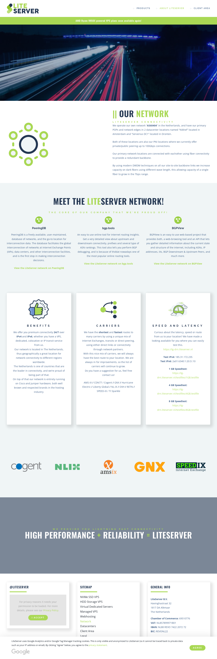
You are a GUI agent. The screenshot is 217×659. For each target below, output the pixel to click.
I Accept (38, 617)
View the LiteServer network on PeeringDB (39, 268)
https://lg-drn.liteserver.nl (178, 349)
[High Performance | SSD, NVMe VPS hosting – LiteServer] (24, 4)
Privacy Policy (50, 610)
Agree (197, 648)
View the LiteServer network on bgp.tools (108, 263)
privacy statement (98, 645)
